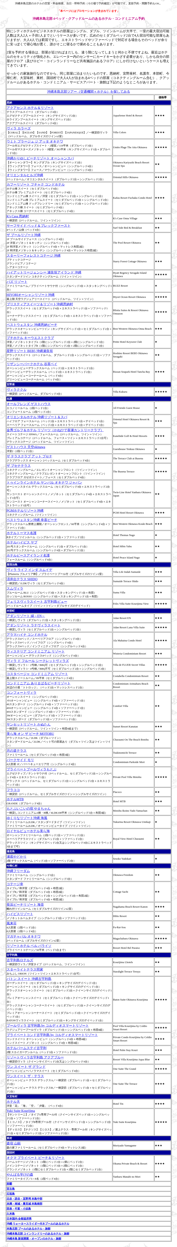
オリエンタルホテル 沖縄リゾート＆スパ (37, 417)
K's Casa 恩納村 (18, 216)
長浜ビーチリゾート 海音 (25, 904)
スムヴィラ (15, 588)
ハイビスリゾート (20, 914)
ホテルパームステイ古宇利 (26, 1048)
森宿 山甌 (14, 1143)
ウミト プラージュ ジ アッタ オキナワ (35, 141)
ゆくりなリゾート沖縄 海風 (27, 818)
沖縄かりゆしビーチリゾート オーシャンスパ (40, 158)
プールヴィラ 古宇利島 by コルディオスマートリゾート (48, 1025)
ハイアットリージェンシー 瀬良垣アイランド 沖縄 (44, 272)
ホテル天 (13, 1101)
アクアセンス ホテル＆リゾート (30, 108)
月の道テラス (17, 750)
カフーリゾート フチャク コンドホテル (36, 184)
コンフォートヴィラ (22, 692)
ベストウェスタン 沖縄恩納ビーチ (32, 325)
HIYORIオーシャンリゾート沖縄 (31, 295)
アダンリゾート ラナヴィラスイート (34, 625)
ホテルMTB (15, 799)
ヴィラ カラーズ (19, 128)
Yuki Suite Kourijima (21, 1111)
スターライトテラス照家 (25, 969)
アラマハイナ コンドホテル (27, 634)
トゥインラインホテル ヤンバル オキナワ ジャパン (44, 482)
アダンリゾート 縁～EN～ (26, 616)
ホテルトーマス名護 (22, 533)
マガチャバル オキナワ (24, 936)
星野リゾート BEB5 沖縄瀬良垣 (30, 351)
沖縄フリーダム (18, 871)
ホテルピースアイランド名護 (28, 555)
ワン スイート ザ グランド (26, 1066)
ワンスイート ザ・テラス (25, 1076)
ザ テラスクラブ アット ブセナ (29, 456)
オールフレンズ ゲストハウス (29, 404)
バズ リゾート (17, 281)
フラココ (13, 790)
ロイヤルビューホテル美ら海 (28, 831)
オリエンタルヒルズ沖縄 (25, 175)
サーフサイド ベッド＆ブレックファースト (39, 225)
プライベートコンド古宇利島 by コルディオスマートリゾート (52, 1035)
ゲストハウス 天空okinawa (26, 447)
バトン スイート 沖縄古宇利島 (29, 979)
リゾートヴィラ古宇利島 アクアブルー (35, 1057)
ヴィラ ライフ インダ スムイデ (29, 570)
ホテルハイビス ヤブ (22, 542)
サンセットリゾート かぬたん (29, 724)
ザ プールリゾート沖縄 (24, 235)
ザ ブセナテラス (19, 465)
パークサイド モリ (20, 760)
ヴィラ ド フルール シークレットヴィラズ (38, 661)
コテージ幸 (15, 884)
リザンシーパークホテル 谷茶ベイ (32, 364)
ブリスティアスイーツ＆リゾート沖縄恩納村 (40, 304)
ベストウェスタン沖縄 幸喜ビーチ (32, 520)
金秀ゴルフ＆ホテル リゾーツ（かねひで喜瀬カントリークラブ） (55, 430)
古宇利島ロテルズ (20, 960)
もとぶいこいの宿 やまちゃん (29, 808)
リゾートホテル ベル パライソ (29, 946)
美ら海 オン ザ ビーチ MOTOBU (30, 734)
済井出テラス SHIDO (22, 579)
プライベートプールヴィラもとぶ (31, 769)
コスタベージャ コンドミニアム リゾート (37, 674)
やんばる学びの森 (20, 1174)
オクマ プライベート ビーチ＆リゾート (36, 1158)
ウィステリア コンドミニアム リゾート (36, 651)
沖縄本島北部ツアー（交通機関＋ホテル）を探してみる (88, 91)
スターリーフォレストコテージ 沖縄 (34, 255)
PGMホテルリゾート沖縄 (25, 510)
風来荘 (12, 923)
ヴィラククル (17, 389)
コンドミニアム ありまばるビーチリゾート (39, 683)
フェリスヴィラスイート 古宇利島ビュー (37, 601)
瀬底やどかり (17, 856)
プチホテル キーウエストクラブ (30, 338)
